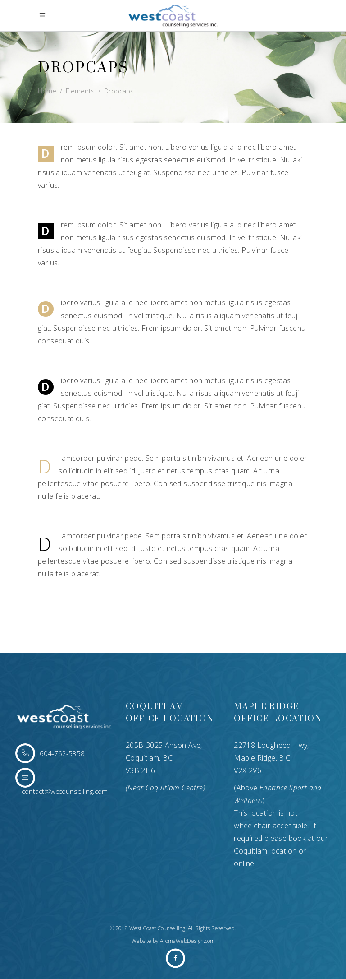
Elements (80, 90)
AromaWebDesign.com (187, 941)
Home (47, 90)
